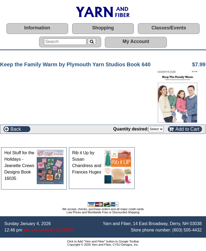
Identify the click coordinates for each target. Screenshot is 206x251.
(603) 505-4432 (187, 230)
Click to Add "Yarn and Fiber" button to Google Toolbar (103, 241)
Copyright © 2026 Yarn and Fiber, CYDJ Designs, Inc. (103, 244)
